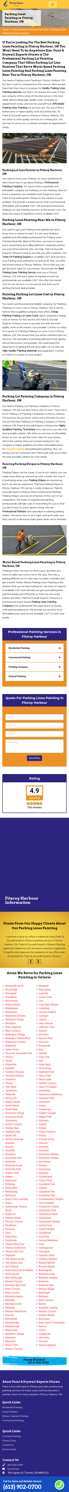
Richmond (10, 1180)
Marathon (10, 1337)
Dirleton (43, 1165)
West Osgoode (13, 1027)
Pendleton (10, 1225)
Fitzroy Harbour (47, 1131)
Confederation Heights (51, 1199)
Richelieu (10, 1184)
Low (41, 1000)
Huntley (43, 1053)
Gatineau (44, 1120)
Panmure (10, 1229)
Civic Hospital (46, 1202)
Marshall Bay (12, 1322)
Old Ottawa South (14, 1259)
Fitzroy (42, 1135)
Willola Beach (12, 1004)
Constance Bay (47, 1195)
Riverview (10, 1161)
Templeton (11, 1090)
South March (12, 1105)
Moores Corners (14, 1281)
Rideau (9, 1176)
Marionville (11, 1330)
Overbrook (11, 1240)
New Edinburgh (13, 1277)
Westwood (11, 1012)
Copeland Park (47, 1191)
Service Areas (9, 1449)
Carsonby (44, 1236)
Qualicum (10, 1214)
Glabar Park (45, 1116)
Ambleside (44, 1333)
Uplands (9, 1068)
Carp (41, 1244)
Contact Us (8, 1445)
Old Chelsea (11, 1266)
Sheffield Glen (12, 1131)
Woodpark (10, 993)
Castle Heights (47, 1229)
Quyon (8, 1202)
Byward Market (47, 1262)
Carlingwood (46, 1247)
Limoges (43, 1015)
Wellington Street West (17, 1038)
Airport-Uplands (47, 1345)
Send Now (34, 758)
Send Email (13, 1469)
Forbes (42, 1128)
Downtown (45, 1161)
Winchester (11, 1000)
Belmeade (44, 1292)
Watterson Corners (15, 1042)
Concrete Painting (11, 1436)
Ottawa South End (15, 1247)
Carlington (44, 1251)
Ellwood (43, 1143)
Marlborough (12, 1326)
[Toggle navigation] (52, 4)
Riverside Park (13, 1169)
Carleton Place (47, 1255)
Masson (9, 1315)
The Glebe (10, 1086)
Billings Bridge (46, 1288)
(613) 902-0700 (22, 1486)
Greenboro (44, 1101)
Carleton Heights (48, 1259)
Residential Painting (12, 1407)
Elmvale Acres (46, 1139)
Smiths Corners (13, 1124)
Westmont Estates (15, 1015)
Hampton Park (47, 1098)
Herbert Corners (47, 1083)
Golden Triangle (47, 1113)
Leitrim (43, 1019)
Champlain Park (47, 1210)
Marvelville (11, 1318)
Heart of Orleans (48, 1086)
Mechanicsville (13, 1303)
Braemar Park (46, 1285)
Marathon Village (14, 1333)
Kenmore (44, 1042)
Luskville (43, 993)
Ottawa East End (14, 1251)
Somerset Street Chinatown (14, 1118)
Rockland (10, 1154)
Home (5, 29)
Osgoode (10, 1255)
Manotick (10, 1341)
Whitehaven (11, 1008)
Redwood (10, 1195)
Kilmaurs (44, 1034)
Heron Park (45, 1075)
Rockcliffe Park (13, 1157)
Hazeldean (44, 1090)
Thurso (9, 1083)
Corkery (43, 1187)
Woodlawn (11, 997)
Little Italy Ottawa (48, 1004)
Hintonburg (45, 1068)
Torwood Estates (14, 1075)
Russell (9, 1146)
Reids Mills (11, 1187)
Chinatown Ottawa (49, 1206)
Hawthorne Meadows (50, 1094)
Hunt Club (44, 1056)
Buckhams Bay (47, 1273)
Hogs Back (45, 1064)
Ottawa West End (14, 1244)
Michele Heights (14, 1296)
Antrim (42, 1330)
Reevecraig (11, 1191)
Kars (41, 1049)
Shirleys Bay (12, 1128)
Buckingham (46, 1270)
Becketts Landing (48, 1307)
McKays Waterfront (16, 1311)
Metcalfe (10, 1300)
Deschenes (45, 1169)
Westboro (10, 1023)
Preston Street (13, 1217)
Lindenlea (44, 1008)
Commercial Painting (13, 1420)
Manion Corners (14, 1348)
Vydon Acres (12, 1049)
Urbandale (10, 1064)
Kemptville (44, 1045)
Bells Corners (46, 1300)
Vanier (8, 1060)
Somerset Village (14, 1113)
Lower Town (45, 997)
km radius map (34, 857)
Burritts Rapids (47, 1266)
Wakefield (10, 1045)
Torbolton (10, 1079)
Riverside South (13, 1165)
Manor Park (11, 1345)
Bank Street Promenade (52, 1322)
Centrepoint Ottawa (49, 1221)
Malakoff (44, 985)
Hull (41, 1060)
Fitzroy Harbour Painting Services (29, 29)
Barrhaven (44, 1318)
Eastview (44, 1146)
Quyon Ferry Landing (16, 1199)
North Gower (12, 1273)
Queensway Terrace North (16, 1208)
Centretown (45, 1217)
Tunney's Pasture (14, 1071)
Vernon (9, 1056)
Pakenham (11, 1236)
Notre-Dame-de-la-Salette (19, 1270)
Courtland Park (47, 1184)
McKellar (10, 1307)
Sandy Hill (10, 1135)
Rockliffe (10, 1150)
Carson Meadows (48, 1240)
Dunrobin (44, 1150)
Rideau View (12, 1172)
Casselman (45, 1232)
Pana (8, 1232)
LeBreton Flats (47, 1027)
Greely (42, 1105)
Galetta (43, 1124)
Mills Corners (12, 1292)
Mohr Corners (12, 1288)
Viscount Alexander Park (18, 1053)
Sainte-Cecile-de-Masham (14, 1141)
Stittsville (10, 1094)
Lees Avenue (46, 1023)
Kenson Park (46, 1038)
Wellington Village (15, 1034)
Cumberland (45, 1176)
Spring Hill (11, 1098)
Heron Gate (45, 1079)
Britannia (44, 1281)
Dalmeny (43, 1172)
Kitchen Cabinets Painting (15, 1416)
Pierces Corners (14, 1221)
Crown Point (45, 1180)
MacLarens (45, 989)
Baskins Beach (47, 1315)
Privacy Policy (9, 1440)
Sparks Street (12, 1101)
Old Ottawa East (14, 1262)
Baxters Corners (47, 1311)
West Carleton (13, 1030)
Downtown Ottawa (49, 1157)
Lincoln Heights (47, 1012)
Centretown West (48, 1214)
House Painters (10, 1411)
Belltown (43, 1296)
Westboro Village (14, 1019)
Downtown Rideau (49, 1154)
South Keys (11, 1109)
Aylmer (42, 1326)
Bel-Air (42, 1303)
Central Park (45, 1225)
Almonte (43, 1341)
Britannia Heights (48, 1277)
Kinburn (43, 1030)
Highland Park (46, 1071)
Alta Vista (44, 1337)
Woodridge (11, 989)
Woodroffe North (14, 985)
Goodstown (45, 1109)
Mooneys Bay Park (15, 1285)
